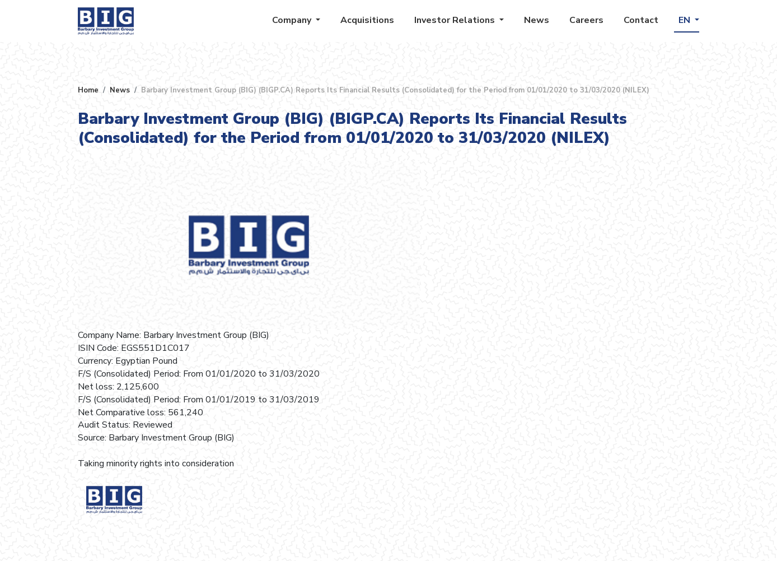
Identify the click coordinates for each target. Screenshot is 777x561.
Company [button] (292, 20)
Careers (586, 20)
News (536, 20)
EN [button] (685, 20)
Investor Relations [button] (455, 20)
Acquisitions (367, 20)
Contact (641, 20)
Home (88, 90)
